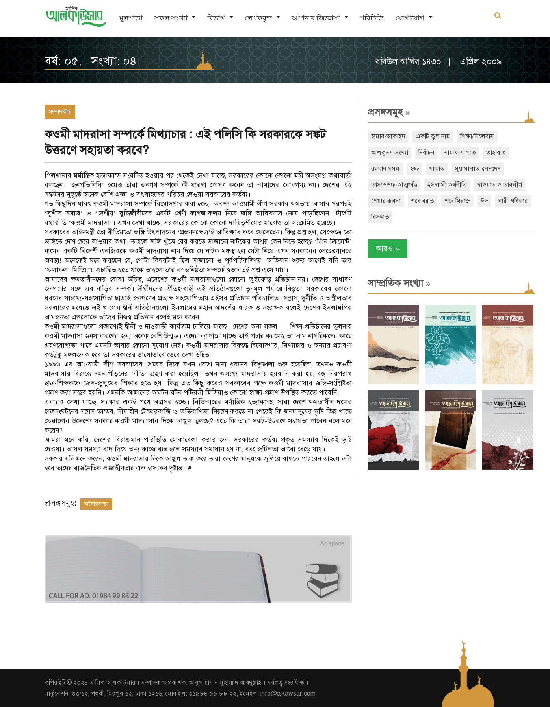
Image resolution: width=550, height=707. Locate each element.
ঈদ (484, 201)
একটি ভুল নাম (433, 136)
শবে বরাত (422, 201)
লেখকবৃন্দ (258, 18)
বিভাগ (216, 18)
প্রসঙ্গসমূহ (389, 112)
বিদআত (380, 217)
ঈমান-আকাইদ (388, 136)
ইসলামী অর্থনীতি (447, 185)
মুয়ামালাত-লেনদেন (478, 169)
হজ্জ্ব (414, 169)
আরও (387, 249)
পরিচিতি (372, 18)
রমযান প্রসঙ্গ (385, 169)
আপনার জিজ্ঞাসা (316, 18)
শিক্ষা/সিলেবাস (477, 136)
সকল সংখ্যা (171, 18)
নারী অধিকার (513, 201)
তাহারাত (496, 152)
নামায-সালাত (460, 152)
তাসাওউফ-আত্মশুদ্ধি (394, 185)
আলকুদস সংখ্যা (389, 152)
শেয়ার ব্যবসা (386, 201)
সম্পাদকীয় (59, 111)
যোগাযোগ (410, 18)
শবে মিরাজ (457, 201)
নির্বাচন (426, 152)
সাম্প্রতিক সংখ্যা (399, 283)
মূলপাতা (131, 18)
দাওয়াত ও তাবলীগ (499, 185)
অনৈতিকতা (96, 503)
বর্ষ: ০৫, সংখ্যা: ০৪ (91, 60)
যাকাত (436, 169)
